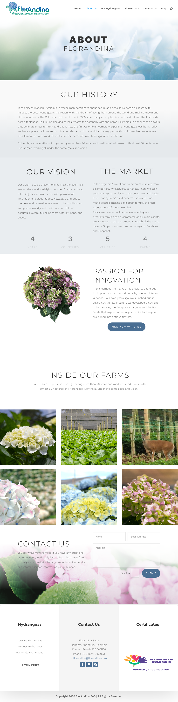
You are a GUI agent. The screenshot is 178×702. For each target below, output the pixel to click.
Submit (151, 573)
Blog (163, 8)
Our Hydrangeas (110, 8)
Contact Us (150, 8)
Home (77, 8)
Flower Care (131, 8)
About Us (91, 8)
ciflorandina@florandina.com (89, 658)
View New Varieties (126, 326)
